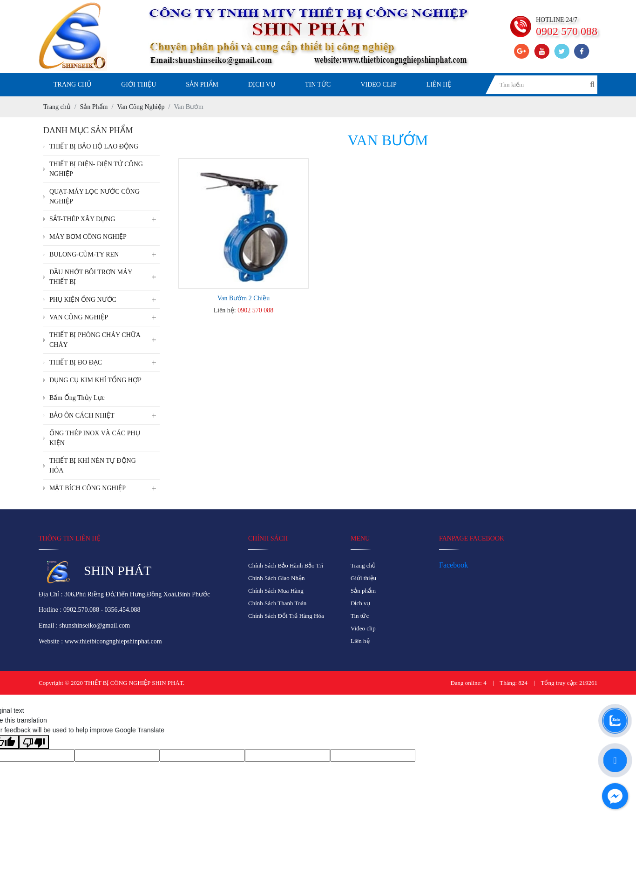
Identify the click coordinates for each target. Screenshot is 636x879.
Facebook (453, 565)
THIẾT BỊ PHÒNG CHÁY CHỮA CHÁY (104, 339)
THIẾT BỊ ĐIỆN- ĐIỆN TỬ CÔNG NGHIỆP (96, 169)
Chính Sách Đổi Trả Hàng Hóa (286, 615)
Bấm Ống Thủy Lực (77, 397)
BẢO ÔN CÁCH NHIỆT (104, 415)
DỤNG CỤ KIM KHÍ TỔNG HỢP (95, 380)
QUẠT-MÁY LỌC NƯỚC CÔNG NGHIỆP (94, 196)
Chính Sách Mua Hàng (276, 590)
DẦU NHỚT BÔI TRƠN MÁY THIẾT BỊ (104, 277)
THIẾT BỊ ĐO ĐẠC (104, 362)
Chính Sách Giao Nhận (276, 578)
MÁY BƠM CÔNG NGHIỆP (88, 236)
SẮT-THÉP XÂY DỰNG (104, 219)
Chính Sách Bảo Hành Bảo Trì (285, 565)
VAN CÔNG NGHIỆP (104, 317)
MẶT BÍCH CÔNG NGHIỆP (104, 488)
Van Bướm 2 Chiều (243, 298)
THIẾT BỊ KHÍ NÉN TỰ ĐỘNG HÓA (92, 465)
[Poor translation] (34, 742)
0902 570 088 (255, 310)
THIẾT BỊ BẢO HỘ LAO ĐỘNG (93, 146)
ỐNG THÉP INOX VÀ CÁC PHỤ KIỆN (94, 438)
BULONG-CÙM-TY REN (104, 254)
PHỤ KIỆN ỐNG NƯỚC (104, 299)
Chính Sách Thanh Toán (277, 603)
